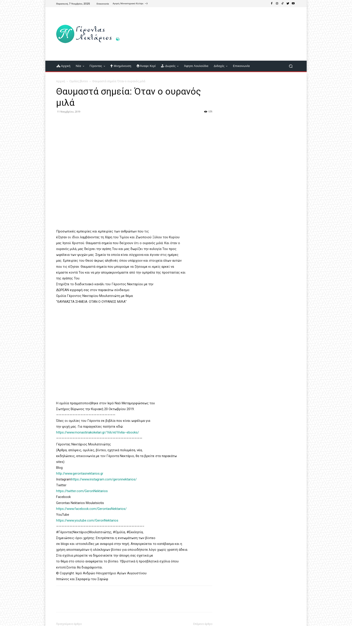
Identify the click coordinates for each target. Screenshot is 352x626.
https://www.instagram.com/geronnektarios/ (104, 479)
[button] (290, 66)
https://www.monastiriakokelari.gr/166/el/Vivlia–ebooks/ (97, 432)
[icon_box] (130, 4)
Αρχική (60, 81)
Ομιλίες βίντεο (78, 81)
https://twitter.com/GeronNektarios (82, 491)
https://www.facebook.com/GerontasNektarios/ (92, 509)
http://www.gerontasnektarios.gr (79, 473)
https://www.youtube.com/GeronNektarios (87, 520)
